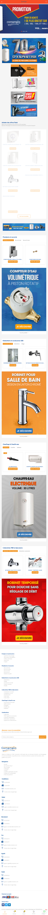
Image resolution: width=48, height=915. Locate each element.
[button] (24, 913)
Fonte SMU (6, 696)
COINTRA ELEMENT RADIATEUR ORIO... (34, 165)
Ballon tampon (7, 704)
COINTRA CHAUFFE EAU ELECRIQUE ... (35, 466)
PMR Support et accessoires (10, 716)
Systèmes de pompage (9, 655)
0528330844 (6, 857)
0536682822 (6, 875)
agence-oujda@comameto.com (11, 881)
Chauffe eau (6, 447)
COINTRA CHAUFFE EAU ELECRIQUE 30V (34, 144)
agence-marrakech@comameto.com (12, 826)
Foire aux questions (8, 774)
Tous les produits (24, 332)
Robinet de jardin (8, 673)
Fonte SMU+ (7, 697)
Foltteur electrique (8, 658)
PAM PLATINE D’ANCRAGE (9, 196)
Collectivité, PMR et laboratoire (10, 551)
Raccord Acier (18, 240)
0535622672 (6, 838)
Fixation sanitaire (8, 684)
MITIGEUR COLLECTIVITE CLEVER (10, 186)
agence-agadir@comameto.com (11, 863)
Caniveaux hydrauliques (9, 717)
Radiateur (19, 447)
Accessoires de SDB (7, 343)
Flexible (5, 685)
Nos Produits (7, 767)
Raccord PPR (7, 670)
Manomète (6, 660)
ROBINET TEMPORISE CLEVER (35, 570)
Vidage (22, 343)
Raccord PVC (7, 672)
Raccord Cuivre (26, 240)
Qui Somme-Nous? (8, 765)
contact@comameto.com (10, 788)
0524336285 (6, 820)
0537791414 (7, 800)
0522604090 (7, 782)
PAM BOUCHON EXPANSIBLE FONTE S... (34, 175)
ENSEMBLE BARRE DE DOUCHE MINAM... (13, 363)
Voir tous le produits (24, 216)
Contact (5, 770)
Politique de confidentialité (10, 773)
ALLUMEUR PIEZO (13, 466)
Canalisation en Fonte (9, 691)
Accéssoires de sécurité (9, 702)
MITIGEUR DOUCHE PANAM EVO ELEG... (35, 363)
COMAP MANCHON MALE (35, 259)
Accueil (5, 764)
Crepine (5, 661)
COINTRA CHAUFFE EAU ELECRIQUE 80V (12, 165)
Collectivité (6, 714)
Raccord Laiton (7, 669)
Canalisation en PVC (8, 693)
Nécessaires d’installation (9, 657)
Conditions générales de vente (11, 771)
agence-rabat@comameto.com (11, 807)
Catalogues (6, 768)
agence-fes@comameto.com (10, 845)
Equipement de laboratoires (10, 720)
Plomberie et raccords (8, 240)
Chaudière (6, 705)
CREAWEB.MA (39, 909)
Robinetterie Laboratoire (24, 551)
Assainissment (7, 694)
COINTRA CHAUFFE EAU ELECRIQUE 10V (12, 144)
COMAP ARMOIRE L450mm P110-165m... (12, 259)
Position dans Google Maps (10, 792)
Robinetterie (17, 343)
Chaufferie (13, 447)
